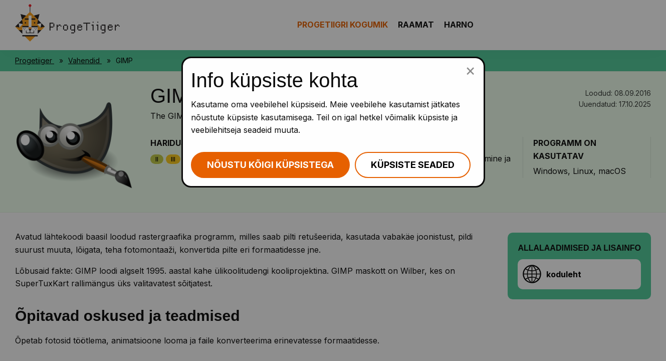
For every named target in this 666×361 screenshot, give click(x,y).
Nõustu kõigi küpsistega (270, 164)
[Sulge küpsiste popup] (470, 70)
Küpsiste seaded (413, 164)
